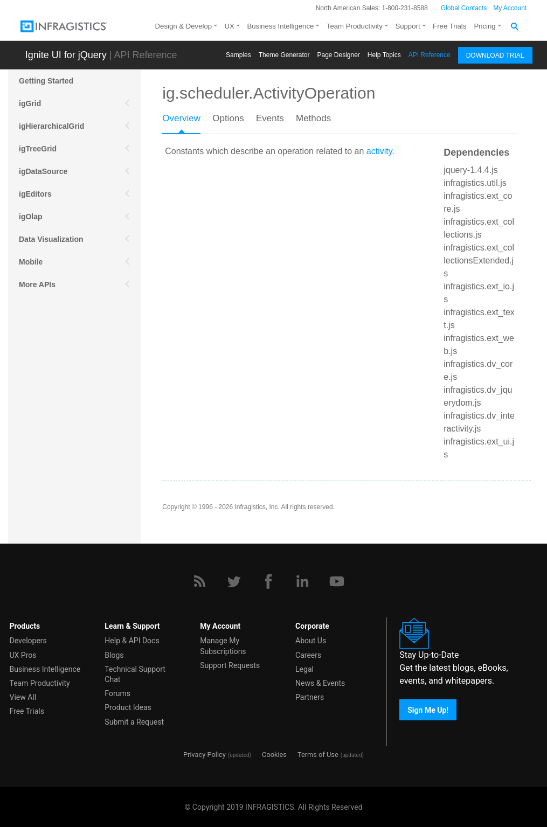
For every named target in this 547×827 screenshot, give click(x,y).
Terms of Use (317, 754)
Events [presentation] (270, 118)
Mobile (31, 262)
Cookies (274, 754)
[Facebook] (268, 581)
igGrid (30, 103)
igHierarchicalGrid (51, 126)
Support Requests (230, 665)
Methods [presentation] (313, 118)
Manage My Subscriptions (223, 645)
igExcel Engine (46, 352)
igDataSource (43, 171)
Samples (238, 55)
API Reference (429, 55)
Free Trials (449, 26)
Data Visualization (51, 239)
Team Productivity (355, 26)
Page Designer (338, 55)
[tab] (187, 122)
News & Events (320, 683)
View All (23, 697)
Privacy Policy (204, 754)
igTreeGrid (38, 148)
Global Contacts (464, 8)
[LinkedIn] (302, 581)
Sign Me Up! (427, 710)
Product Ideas (128, 707)
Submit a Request (134, 722)
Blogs (114, 655)
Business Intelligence (280, 26)
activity (379, 151)
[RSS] (199, 581)
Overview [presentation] (181, 118)
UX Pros (23, 655)
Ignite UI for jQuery (66, 55)
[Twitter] (234, 581)
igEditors (35, 194)
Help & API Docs (132, 640)
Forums (117, 693)
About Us (310, 640)
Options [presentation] (228, 118)
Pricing (484, 26)
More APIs (37, 284)
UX (229, 26)
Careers (308, 655)
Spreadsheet (41, 329)
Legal (304, 669)
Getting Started (46, 81)
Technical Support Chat (135, 674)
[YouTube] (337, 581)
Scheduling (39, 307)
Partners (309, 697)
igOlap (31, 216)
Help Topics (384, 55)
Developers (28, 640)
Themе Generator (284, 55)
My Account (510, 8)
